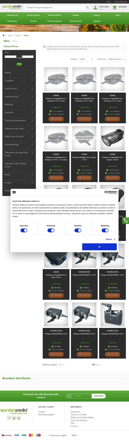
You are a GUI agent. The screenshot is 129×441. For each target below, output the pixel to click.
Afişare (109, 239)
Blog (109, 2)
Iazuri (10, 35)
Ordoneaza (101, 59)
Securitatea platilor (46, 415)
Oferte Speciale (121, 2)
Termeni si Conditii (78, 415)
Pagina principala (5, 35)
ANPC (74, 436)
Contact (41, 412)
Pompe (18, 35)
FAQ (72, 423)
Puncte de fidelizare (79, 420)
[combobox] (57, 7)
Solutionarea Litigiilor (58, 436)
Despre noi (75, 412)
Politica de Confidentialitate (82, 418)
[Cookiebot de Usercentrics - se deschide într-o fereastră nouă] (106, 192)
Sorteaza (73, 59)
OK (99, 247)
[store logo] (12, 8)
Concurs (74, 426)
